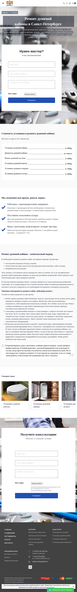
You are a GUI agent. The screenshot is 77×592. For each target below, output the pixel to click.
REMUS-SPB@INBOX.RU (40, 561)
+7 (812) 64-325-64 (39, 551)
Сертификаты (10, 536)
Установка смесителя (60, 539)
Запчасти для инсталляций (37, 535)
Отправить (31, 100)
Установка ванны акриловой (62, 542)
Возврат (7, 557)
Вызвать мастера (38, 553)
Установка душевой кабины (62, 535)
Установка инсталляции (60, 532)
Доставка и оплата (10, 554)
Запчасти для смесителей (36, 532)
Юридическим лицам (11, 560)
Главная (7, 529)
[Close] (73, 586)
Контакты (8, 543)
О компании (9, 533)
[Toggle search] (67, 3)
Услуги (7, 539)
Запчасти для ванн (34, 539)
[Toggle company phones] (64, 3)
